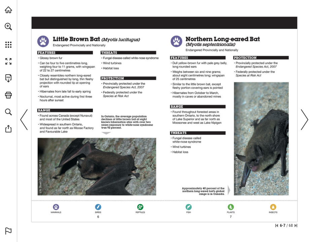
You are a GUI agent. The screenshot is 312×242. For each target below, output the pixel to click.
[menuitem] (8, 35)
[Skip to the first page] (276, 225)
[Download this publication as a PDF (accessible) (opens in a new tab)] (8, 78)
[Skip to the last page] (296, 225)
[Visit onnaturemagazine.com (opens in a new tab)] (8, 9)
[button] (8, 26)
